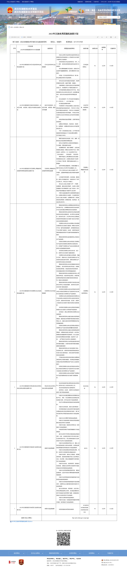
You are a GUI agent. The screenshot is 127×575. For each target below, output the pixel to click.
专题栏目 (110, 553)
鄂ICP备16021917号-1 (106, 562)
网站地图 (58, 559)
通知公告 (22, 27)
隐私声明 (65, 559)
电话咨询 (78, 559)
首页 (11, 27)
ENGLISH (104, 1)
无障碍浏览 (88, 1)
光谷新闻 (16, 27)
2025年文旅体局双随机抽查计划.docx (22, 521)
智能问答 (80, 1)
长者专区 (96, 1)
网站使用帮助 (50, 559)
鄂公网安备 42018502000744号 (110, 560)
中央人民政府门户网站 (13, 1)
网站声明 (72, 559)
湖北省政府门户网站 (28, 1)
